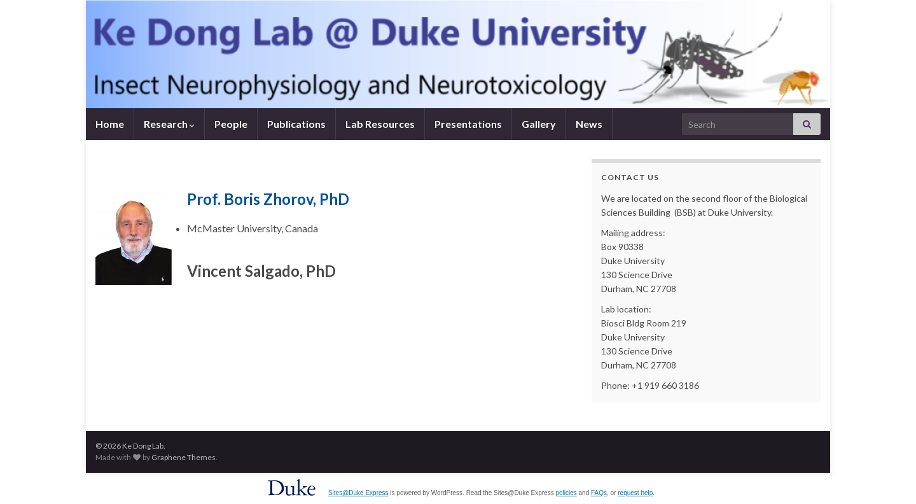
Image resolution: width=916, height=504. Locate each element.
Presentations (468, 124)
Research (169, 124)
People (230, 124)
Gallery (539, 124)
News (589, 124)
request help (635, 492)
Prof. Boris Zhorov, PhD (268, 199)
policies (565, 492)
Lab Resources (380, 124)
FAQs (599, 492)
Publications (296, 124)
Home (109, 124)
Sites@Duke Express (358, 492)
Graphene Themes (183, 457)
